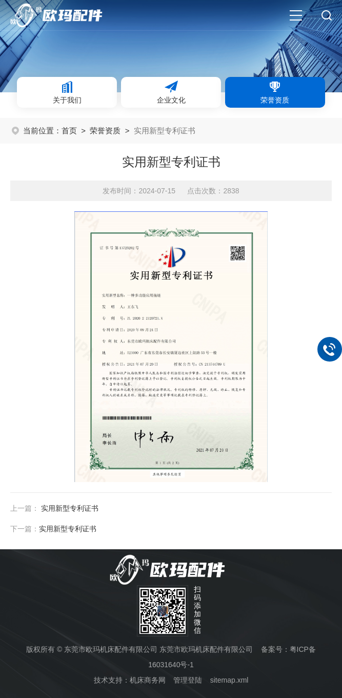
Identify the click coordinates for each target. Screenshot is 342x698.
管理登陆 (187, 680)
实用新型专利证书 (69, 508)
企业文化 (171, 91)
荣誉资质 (274, 91)
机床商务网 (148, 680)
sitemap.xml (229, 680)
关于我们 (67, 91)
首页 (69, 130)
